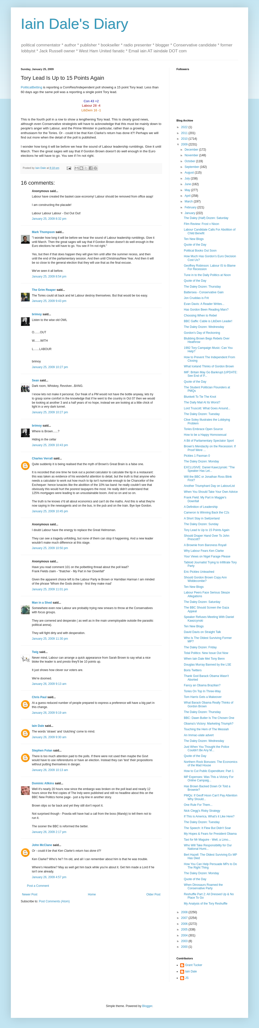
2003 (185, 941)
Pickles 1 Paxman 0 (197, 455)
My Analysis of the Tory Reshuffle (205, 903)
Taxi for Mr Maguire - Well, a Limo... (207, 839)
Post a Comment (38, 886)
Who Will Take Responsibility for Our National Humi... (208, 847)
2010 (185, 138)
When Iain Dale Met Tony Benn (204, 658)
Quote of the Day (195, 244)
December (192, 149)
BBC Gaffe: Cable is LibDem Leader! (208, 321)
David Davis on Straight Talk (202, 632)
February (191, 207)
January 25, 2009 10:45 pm (50, 511)
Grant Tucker (193, 965)
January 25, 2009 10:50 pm (50, 548)
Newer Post (29, 894)
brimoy (37, 314)
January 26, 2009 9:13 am (49, 684)
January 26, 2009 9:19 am (49, 712)
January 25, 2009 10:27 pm (50, 367)
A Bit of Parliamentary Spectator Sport (209, 440)
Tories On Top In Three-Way (202, 691)
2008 (185, 912)
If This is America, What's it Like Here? (209, 816)
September (192, 167)
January (190, 213)
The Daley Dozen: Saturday (202, 602)
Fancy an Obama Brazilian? (202, 685)
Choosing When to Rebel (200, 315)
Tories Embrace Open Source (203, 429)
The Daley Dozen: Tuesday (202, 414)
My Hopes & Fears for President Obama (210, 833)
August (190, 172)
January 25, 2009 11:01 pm (50, 589)
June (188, 184)
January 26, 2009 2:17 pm (49, 832)
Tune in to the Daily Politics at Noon (207, 275)
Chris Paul (39, 697)
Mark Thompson (43, 232)
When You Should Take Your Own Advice (211, 492)
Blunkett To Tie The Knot (200, 396)
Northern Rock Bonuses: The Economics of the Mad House (210, 763)
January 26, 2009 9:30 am (49, 737)
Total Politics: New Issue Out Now (206, 653)
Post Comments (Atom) (54, 901)
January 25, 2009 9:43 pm (49, 301)
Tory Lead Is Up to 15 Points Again (206, 530)
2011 (185, 133)
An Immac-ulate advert (199, 735)
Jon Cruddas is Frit (196, 298)
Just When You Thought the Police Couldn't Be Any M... (206, 748)
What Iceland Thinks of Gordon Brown (209, 366)
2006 (185, 924)
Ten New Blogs (194, 239)
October (190, 161)
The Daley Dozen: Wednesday (204, 327)
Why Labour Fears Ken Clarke (204, 551)
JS (187, 978)
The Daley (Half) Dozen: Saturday (206, 218)
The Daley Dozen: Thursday (202, 286)
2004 (185, 935)
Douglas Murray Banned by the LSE (207, 664)
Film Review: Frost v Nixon (201, 224)
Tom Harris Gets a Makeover (203, 697)
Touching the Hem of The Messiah (206, 729)
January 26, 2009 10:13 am (50, 770)
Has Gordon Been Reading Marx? (206, 309)
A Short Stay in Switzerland (202, 518)
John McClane (42, 845)
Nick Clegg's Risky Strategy (202, 810)
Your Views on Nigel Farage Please (207, 556)
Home (92, 894)
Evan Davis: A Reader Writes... (204, 304)
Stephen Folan (42, 750)
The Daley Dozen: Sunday (201, 524)
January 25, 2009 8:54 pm (49, 276)
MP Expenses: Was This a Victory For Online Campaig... (209, 778)
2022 (185, 127)
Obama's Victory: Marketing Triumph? (208, 723)
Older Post (153, 894)
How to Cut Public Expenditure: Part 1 (209, 771)
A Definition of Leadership (201, 507)
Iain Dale (38, 726)
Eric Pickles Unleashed (199, 571)
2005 (185, 929)
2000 (185, 947)
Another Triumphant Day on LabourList (209, 486)
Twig (35, 652)
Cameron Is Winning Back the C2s (206, 512)
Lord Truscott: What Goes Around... (207, 408)
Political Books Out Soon (200, 250)
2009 (185, 144)
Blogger (147, 1006)
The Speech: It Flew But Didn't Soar (207, 828)
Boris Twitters (193, 670)
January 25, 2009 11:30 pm (50, 638)
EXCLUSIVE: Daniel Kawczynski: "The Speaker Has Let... (209, 469)
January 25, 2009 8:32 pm (49, 218)
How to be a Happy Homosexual (205, 434)
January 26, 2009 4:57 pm (49, 877)
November (192, 155)
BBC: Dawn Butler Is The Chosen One (209, 718)
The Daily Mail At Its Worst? (202, 402)
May (188, 190)
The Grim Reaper (44, 290)
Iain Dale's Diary (74, 24)
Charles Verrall (42, 458)
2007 (185, 918)
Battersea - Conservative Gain (204, 292)
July (188, 178)
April (188, 196)
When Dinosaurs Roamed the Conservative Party (203, 886)
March (189, 201)
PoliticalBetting (31, 87)
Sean (35, 380)
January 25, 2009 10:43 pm (50, 445)
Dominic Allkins (43, 783)
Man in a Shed (42, 602)
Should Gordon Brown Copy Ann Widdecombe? (205, 579)
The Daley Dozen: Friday (200, 647)
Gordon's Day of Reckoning (202, 333)
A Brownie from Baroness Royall (205, 545)
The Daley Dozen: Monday (201, 461)
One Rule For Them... (198, 805)
